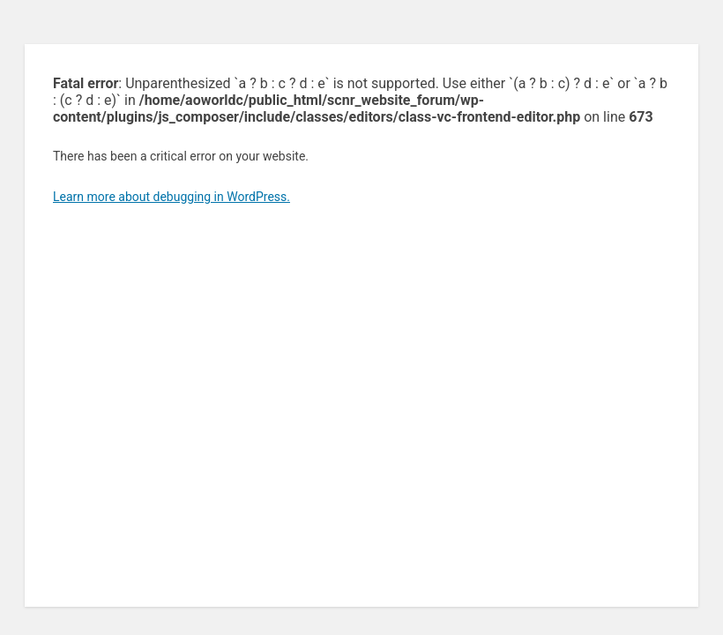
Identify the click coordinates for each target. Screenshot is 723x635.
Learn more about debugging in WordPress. (171, 197)
